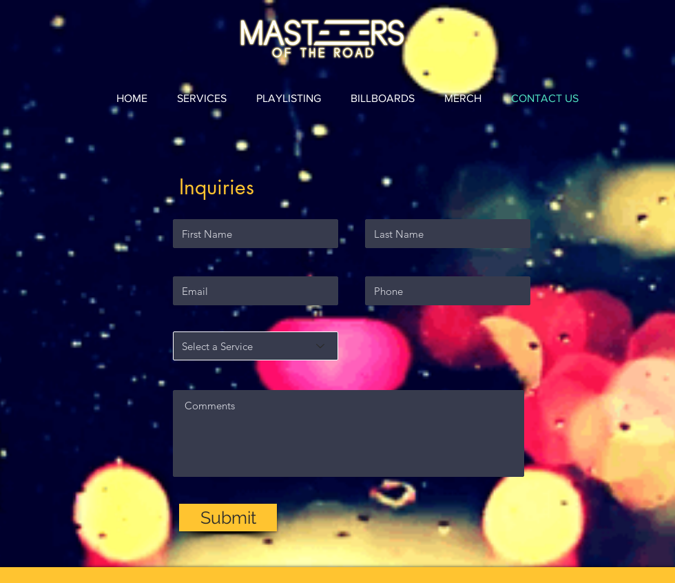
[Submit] (228, 517)
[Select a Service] (255, 345)
